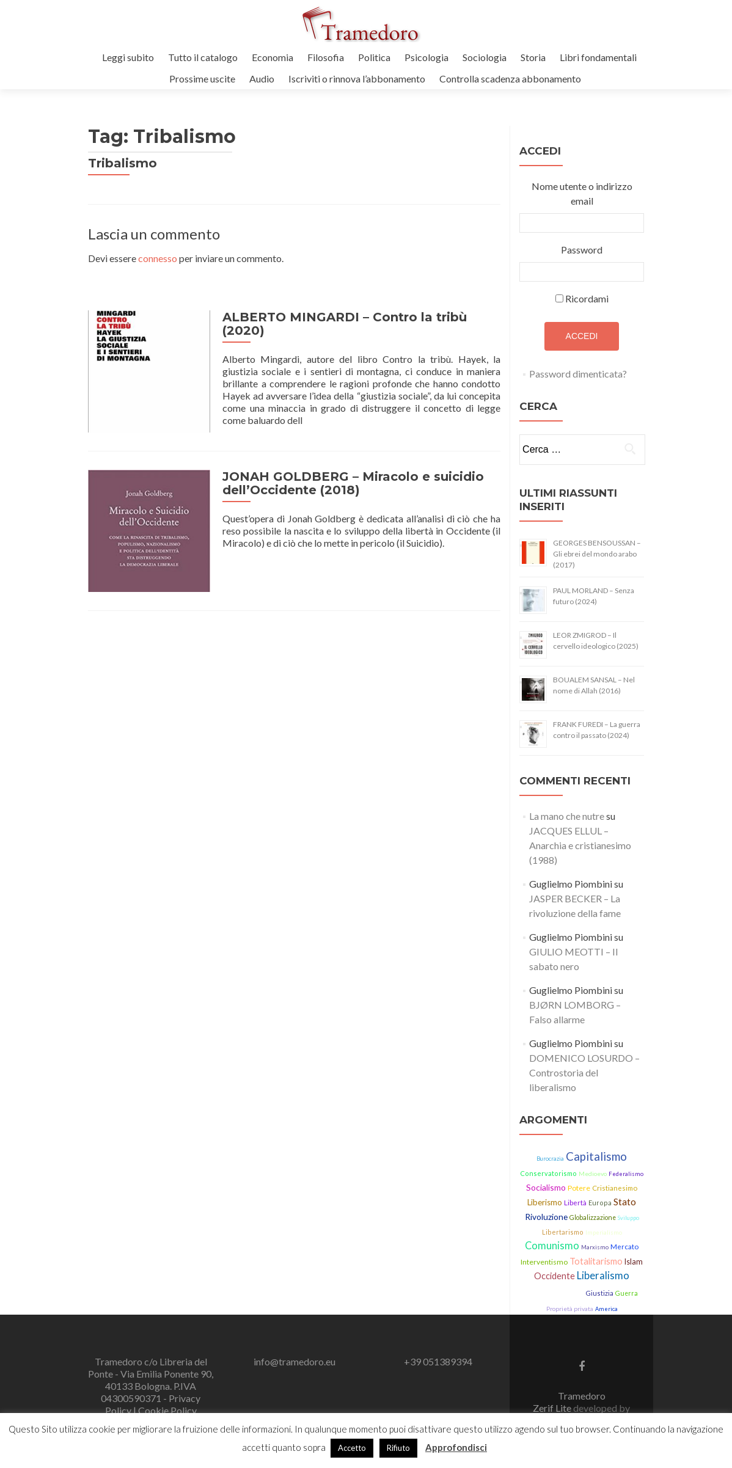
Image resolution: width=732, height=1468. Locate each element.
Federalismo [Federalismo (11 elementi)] (626, 1173)
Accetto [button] (352, 1448)
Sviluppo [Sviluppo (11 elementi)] (628, 1217)
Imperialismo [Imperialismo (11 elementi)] (603, 1232)
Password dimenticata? (578, 373)
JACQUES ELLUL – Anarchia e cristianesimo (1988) (580, 845)
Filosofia (325, 57)
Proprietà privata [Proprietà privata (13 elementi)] (569, 1308)
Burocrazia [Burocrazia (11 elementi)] (550, 1158)
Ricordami (587, 298)
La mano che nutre (566, 816)
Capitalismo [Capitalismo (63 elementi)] (596, 1156)
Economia (272, 57)
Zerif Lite (553, 1408)
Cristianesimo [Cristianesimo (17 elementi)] (614, 1188)
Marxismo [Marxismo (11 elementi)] (595, 1247)
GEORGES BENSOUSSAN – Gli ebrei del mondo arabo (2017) (597, 553)
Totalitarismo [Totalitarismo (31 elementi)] (596, 1260)
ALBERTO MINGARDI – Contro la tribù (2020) (344, 324)
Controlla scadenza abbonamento (510, 78)
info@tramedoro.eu (294, 1361)
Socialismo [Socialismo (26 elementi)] (546, 1187)
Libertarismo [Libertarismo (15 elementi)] (563, 1232)
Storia (533, 57)
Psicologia (426, 57)
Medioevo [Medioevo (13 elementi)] (593, 1173)
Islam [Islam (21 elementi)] (633, 1261)
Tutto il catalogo (203, 57)
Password (581, 249)
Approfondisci (456, 1447)
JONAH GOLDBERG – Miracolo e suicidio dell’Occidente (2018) (353, 483)
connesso (157, 258)
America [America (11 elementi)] (606, 1308)
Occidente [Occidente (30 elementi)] (554, 1276)
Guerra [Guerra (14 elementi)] (626, 1293)
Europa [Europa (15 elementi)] (600, 1203)
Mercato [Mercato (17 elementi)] (624, 1247)
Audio (261, 78)
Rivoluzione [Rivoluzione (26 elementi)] (546, 1216)
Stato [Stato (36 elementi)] (624, 1201)
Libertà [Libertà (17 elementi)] (575, 1203)
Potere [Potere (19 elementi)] (579, 1187)
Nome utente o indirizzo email (582, 193)
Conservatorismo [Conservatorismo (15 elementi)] (548, 1173)
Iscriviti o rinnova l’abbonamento (356, 78)
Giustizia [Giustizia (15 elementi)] (599, 1293)
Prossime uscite (202, 78)
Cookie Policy (167, 1410)
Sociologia (485, 57)
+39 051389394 (438, 1361)
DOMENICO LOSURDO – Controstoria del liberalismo (584, 1072)
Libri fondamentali (598, 57)
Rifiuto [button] (398, 1448)
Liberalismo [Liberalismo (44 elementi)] (603, 1275)
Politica (374, 57)
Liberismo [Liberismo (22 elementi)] (544, 1202)
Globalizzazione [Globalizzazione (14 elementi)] (592, 1217)
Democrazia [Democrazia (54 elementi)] (555, 1291)
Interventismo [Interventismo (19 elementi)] (544, 1261)
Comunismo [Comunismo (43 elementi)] (552, 1246)
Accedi (582, 336)
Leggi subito (128, 57)
